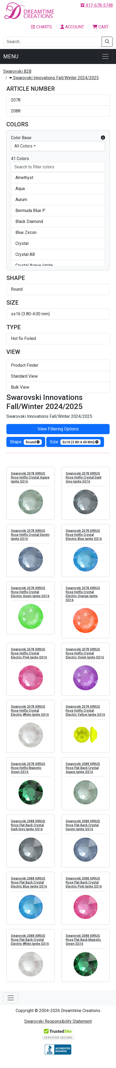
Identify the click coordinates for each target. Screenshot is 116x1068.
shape (26, 442)
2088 (15, 110)
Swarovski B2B (17, 71)
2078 (15, 100)
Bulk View (20, 387)
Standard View (24, 376)
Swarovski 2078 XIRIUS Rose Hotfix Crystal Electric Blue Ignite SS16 (84, 537)
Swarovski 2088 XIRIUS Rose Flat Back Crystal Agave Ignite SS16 (83, 771)
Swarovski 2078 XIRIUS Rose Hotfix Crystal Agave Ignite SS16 (30, 480)
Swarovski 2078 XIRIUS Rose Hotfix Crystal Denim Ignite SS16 (30, 537)
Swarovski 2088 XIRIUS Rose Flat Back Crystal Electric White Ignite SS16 (30, 942)
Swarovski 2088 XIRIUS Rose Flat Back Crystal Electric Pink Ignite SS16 (84, 885)
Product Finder (24, 365)
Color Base (58, 138)
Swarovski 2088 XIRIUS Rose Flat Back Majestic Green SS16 (83, 942)
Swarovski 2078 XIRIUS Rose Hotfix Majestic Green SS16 (28, 771)
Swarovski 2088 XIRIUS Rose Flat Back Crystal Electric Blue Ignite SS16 (29, 885)
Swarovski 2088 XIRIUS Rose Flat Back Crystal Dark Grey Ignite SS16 (28, 828)
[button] (103, 138)
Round (17, 289)
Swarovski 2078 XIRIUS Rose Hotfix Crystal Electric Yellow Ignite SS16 (85, 713)
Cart (101, 26)
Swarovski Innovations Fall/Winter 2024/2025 (54, 77)
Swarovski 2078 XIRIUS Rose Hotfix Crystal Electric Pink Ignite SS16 (29, 656)
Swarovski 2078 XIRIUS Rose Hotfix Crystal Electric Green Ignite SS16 (30, 595)
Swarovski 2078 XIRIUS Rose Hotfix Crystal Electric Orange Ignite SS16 (83, 597)
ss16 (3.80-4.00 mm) (30, 313)
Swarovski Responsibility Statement (58, 1021)
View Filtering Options (58, 428)
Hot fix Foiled (23, 338)
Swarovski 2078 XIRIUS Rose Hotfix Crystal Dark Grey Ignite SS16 (83, 480)
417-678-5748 (96, 5)
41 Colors (20, 158)
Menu (10, 56)
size (75, 442)
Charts (41, 26)
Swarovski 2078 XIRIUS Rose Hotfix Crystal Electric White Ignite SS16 (30, 713)
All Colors (23, 146)
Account (72, 26)
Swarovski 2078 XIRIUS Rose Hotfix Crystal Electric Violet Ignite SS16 (85, 656)
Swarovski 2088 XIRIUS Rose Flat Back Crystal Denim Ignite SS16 (83, 828)
